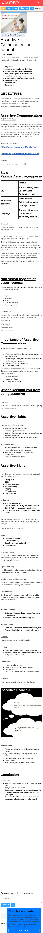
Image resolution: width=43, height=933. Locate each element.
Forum (24, 8)
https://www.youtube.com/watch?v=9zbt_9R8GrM (20, 154)
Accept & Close (24, 930)
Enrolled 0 (12, 35)
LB (32, 8)
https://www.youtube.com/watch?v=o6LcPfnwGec (20, 147)
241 (4, 35)
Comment (5, 905)
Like (21, 35)
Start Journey (12, 8)
